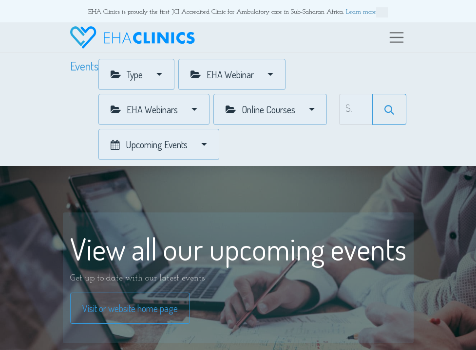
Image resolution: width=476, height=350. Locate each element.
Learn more (367, 12)
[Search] (389, 109)
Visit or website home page (130, 308)
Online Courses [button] (261, 109)
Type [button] (128, 74)
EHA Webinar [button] (223, 74)
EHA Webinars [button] (145, 109)
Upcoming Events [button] (150, 144)
